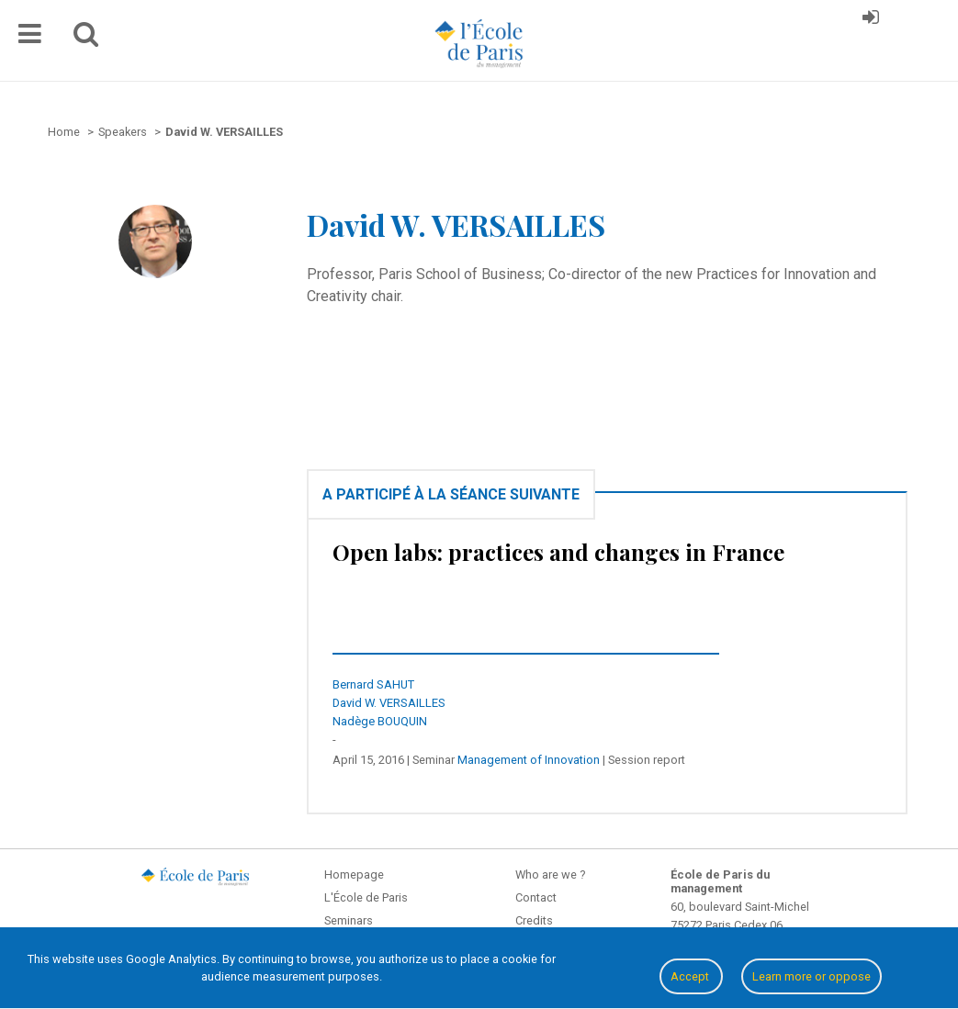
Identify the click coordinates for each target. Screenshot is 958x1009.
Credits (534, 920)
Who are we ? (550, 874)
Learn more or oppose (811, 976)
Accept (691, 976)
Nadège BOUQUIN (379, 721)
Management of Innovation (528, 760)
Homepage (354, 874)
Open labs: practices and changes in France (558, 551)
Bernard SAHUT (373, 684)
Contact (536, 897)
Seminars (348, 920)
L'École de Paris (366, 897)
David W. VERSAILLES (388, 703)
